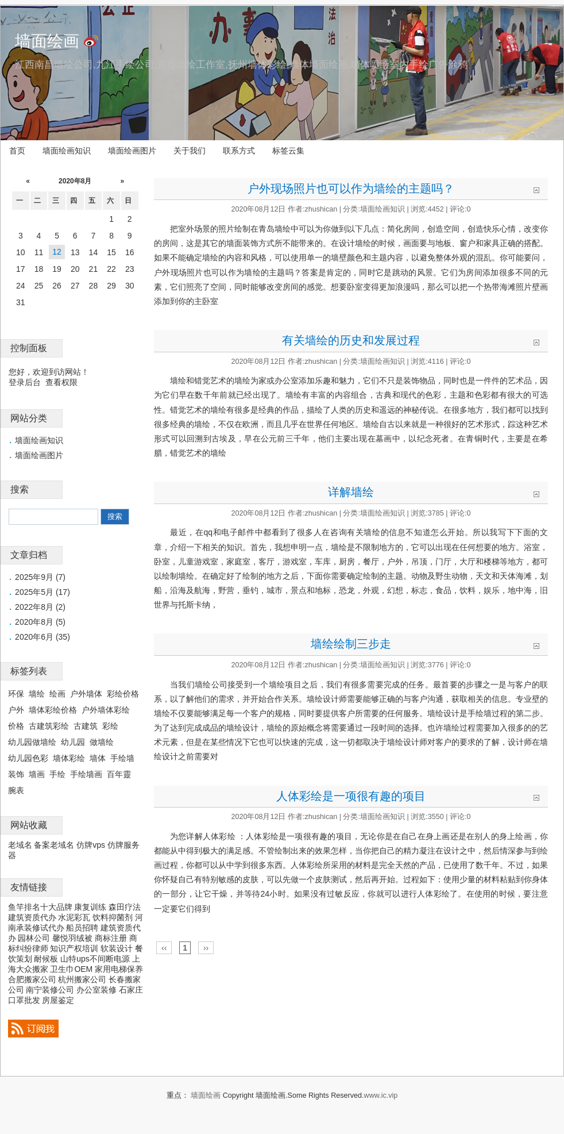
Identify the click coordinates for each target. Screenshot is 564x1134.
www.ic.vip (381, 1095)
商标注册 (111, 938)
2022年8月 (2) (40, 607)
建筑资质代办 (32, 917)
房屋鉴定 (58, 1000)
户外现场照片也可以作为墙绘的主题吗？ (351, 188)
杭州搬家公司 (82, 979)
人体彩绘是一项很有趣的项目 (351, 796)
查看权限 (61, 382)
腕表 (16, 790)
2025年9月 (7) (40, 577)
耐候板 (46, 958)
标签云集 (288, 150)
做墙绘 (102, 742)
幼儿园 (73, 742)
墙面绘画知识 (67, 150)
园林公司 (34, 938)
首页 (17, 150)
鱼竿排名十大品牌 (40, 907)
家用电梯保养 (119, 969)
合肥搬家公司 (32, 979)
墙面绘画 (47, 41)
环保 (16, 693)
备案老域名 (54, 844)
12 (56, 251)
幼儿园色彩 (28, 758)
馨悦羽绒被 (72, 938)
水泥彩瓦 (74, 917)
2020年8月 (75, 181)
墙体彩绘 (69, 758)
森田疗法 (125, 907)
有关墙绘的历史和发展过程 (351, 340)
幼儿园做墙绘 (32, 742)
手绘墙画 (86, 774)
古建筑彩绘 (49, 726)
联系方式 (239, 150)
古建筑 (86, 726)
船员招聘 (82, 927)
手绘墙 (122, 758)
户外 (16, 709)
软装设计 (117, 948)
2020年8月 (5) (40, 621)
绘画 (57, 693)
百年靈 (119, 774)
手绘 (57, 774)
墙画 (37, 774)
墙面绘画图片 (132, 150)
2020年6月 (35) (42, 636)
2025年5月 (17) (42, 592)
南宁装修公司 (50, 989)
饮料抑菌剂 (112, 917)
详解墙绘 (351, 492)
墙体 (98, 758)
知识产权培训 (74, 948)
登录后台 (25, 382)
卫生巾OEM (71, 969)
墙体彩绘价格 (53, 709)
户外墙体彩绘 (106, 709)
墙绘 (37, 693)
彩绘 (110, 726)
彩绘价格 (123, 693)
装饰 (16, 774)
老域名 (20, 844)
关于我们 (189, 150)
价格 (16, 726)
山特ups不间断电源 (95, 958)
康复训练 (90, 907)
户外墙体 (86, 693)
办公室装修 (96, 989)
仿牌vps (90, 844)
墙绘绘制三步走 (351, 643)
